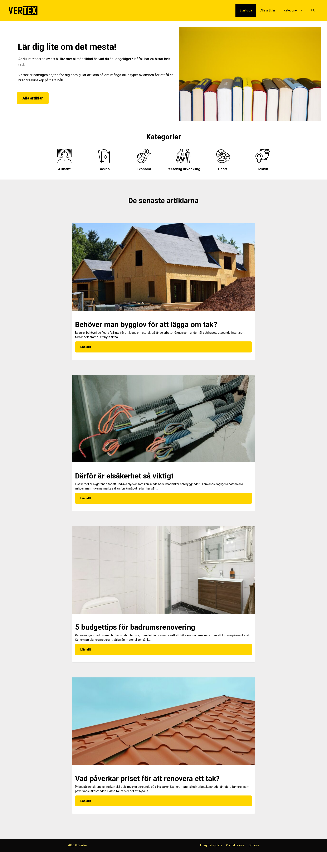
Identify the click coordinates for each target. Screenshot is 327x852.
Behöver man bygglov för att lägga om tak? (146, 324)
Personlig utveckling (183, 169)
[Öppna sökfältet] (313, 10)
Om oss (254, 845)
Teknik (262, 169)
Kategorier (295, 10)
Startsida (246, 10)
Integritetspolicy (211, 845)
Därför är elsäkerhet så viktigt (124, 476)
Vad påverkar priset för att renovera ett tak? (147, 778)
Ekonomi (144, 169)
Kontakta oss (235, 845)
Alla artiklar (267, 10)
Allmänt (64, 169)
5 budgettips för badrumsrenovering (135, 627)
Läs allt (85, 347)
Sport (223, 169)
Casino (104, 169)
